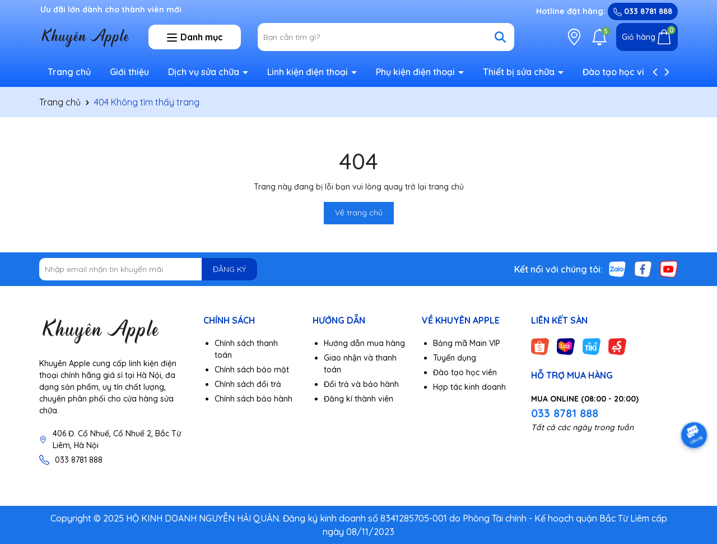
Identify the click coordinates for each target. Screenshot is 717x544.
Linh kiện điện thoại (308, 71)
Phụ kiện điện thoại (416, 71)
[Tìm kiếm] (500, 37)
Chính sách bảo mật (252, 370)
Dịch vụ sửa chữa (204, 71)
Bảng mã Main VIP (466, 343)
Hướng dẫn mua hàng (364, 343)
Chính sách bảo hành (253, 399)
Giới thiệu (129, 71)
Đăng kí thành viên (358, 399)
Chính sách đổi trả (248, 384)
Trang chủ (69, 71)
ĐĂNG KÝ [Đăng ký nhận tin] (229, 269)
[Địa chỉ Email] (148, 269)
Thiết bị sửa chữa (520, 71)
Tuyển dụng (454, 358)
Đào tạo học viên (619, 71)
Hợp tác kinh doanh (469, 387)
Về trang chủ (359, 213)
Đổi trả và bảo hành (361, 384)
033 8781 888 (642, 11)
